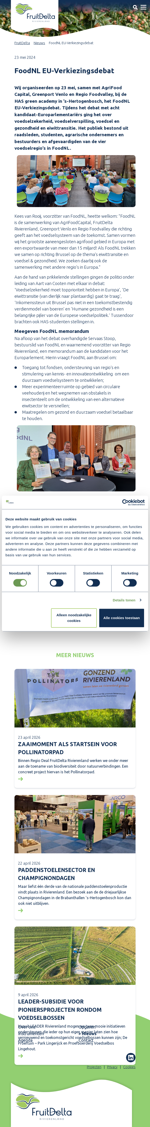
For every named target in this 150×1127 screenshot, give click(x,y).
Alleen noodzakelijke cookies (74, 618)
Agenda (25, 1040)
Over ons (26, 1027)
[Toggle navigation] (135, 7)
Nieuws (39, 43)
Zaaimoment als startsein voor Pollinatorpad (67, 748)
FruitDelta (22, 43)
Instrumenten (31, 1033)
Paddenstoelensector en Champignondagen (56, 874)
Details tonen (124, 600)
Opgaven (87, 1027)
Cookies (129, 1067)
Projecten (94, 1067)
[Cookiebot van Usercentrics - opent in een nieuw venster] (124, 502)
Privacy (112, 1067)
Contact (86, 1040)
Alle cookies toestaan (121, 618)
